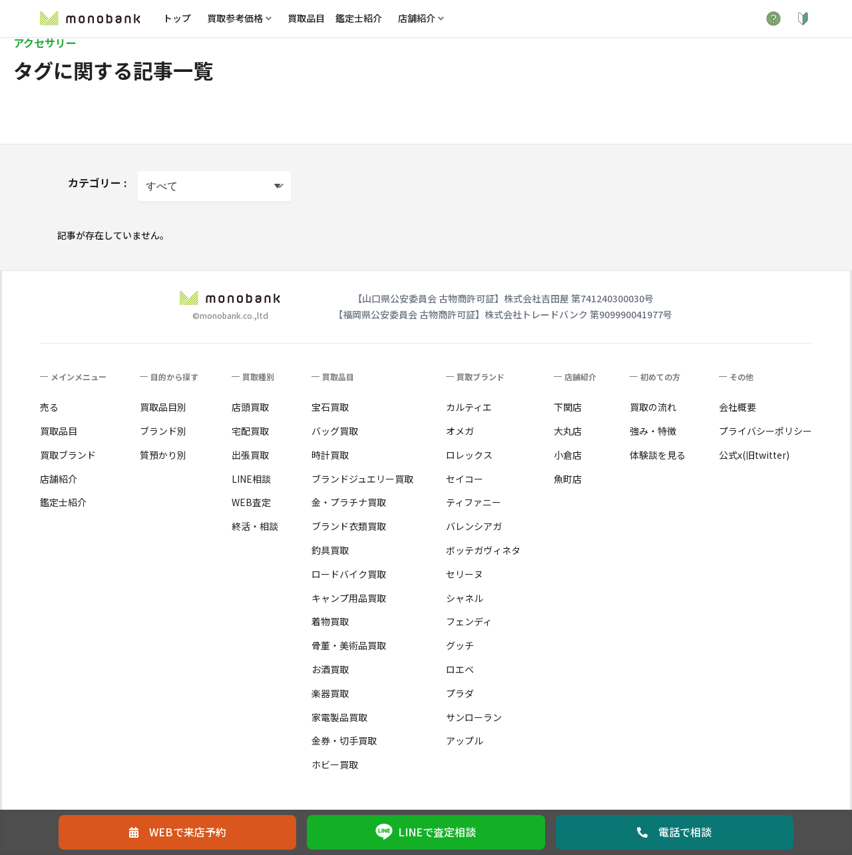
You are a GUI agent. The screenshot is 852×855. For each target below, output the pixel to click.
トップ (177, 18)
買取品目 (306, 18)
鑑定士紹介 (358, 18)
